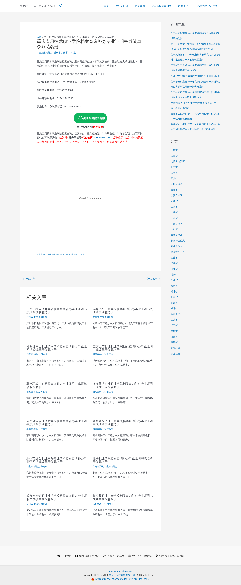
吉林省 (174, 182)
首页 (115, 5)
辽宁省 (174, 335)
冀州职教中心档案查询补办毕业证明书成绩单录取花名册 (56, 386)
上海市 (174, 160)
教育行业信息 (178, 250)
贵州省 (174, 329)
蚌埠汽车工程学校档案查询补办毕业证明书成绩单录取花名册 (123, 311)
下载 (87, 255)
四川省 (29, 504)
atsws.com (114, 571)
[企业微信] (64, 556)
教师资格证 (187, 5)
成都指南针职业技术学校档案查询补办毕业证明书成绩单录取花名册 (56, 497)
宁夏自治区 (177, 205)
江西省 (111, 429)
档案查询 (146, 5)
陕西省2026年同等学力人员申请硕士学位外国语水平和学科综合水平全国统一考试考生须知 (196, 134)
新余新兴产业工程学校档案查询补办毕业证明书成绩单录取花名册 (123, 423)
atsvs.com (127, 571)
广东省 (29, 317)
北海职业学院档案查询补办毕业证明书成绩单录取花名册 (123, 460)
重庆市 (58, 52)
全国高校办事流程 (166, 5)
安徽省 (96, 317)
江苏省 (45, 429)
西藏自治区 (177, 324)
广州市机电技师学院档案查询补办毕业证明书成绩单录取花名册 (56, 311)
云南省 (174, 165)
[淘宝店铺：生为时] (87, 556)
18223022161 (104, 137)
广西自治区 (98, 466)
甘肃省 (174, 312)
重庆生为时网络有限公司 (122, 575)
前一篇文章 (28, 279)
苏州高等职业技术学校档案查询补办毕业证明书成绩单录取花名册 (56, 423)
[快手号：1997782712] (170, 556)
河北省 (45, 392)
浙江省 (111, 392)
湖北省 (174, 301)
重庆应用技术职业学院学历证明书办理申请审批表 (59, 255)
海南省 (174, 295)
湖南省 (45, 355)
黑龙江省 (176, 363)
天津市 (174, 199)
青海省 (174, 352)
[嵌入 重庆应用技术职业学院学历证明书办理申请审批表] (90, 198)
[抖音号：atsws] (113, 556)
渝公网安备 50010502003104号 (108, 579)
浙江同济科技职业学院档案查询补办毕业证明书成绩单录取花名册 (123, 386)
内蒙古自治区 (178, 171)
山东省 (174, 216)
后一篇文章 (152, 279)
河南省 (174, 284)
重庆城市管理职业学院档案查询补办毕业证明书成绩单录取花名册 (123, 348)
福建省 (174, 318)
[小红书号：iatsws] (140, 556)
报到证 (174, 239)
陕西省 (174, 346)
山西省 (174, 222)
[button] (61, 6)
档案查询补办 (46, 52)
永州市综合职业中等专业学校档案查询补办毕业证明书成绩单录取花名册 (56, 460)
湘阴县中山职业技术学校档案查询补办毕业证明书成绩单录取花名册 (56, 348)
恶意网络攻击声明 (208, 5)
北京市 (174, 177)
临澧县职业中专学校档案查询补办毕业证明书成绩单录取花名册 (123, 497)
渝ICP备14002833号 (141, 579)
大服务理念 (129, 5)
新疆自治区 (177, 256)
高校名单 (176, 357)
